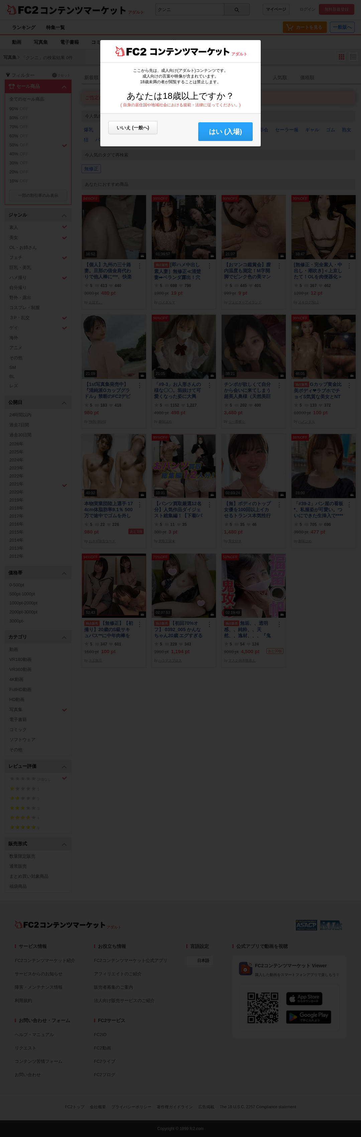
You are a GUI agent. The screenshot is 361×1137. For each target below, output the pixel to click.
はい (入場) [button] (225, 131)
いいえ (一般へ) (133, 127)
